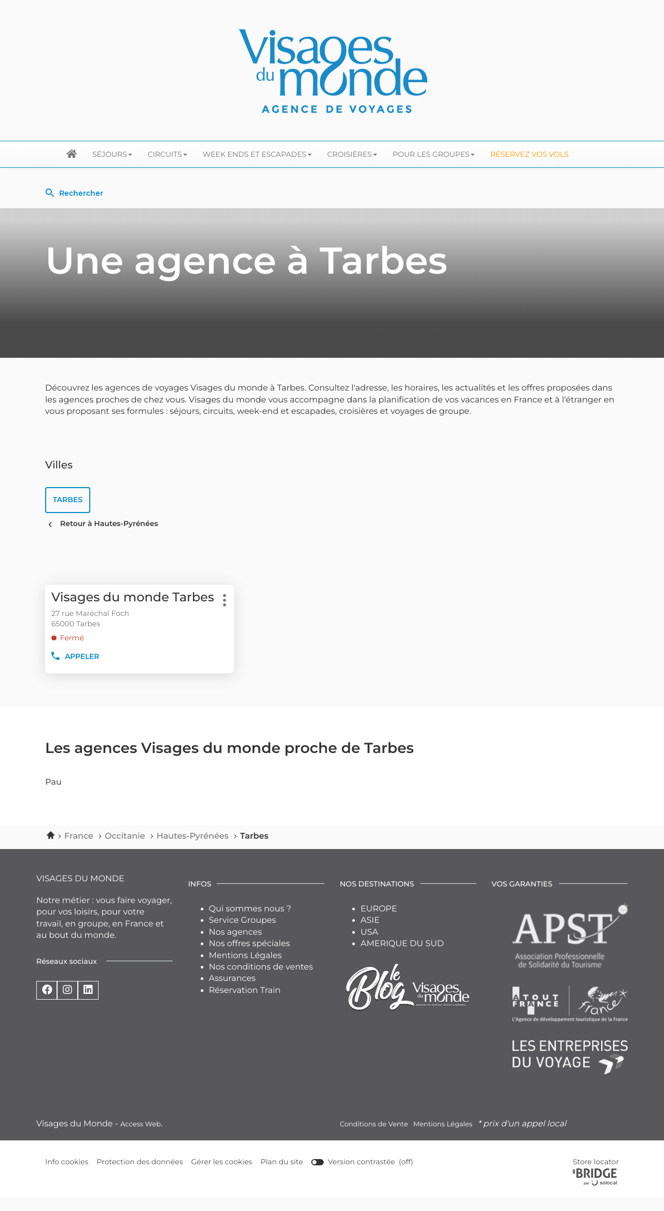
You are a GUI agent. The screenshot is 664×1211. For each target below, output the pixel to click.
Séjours (112, 154)
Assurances (232, 993)
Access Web (140, 1138)
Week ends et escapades (257, 154)
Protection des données (140, 1176)
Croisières (352, 154)
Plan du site (282, 1176)
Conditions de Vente (374, 1138)
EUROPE (379, 923)
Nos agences (235, 946)
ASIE (370, 934)
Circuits (167, 154)
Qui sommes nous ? (250, 923)
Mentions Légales (245, 970)
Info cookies (67, 1176)
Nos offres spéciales (249, 958)
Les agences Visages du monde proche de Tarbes (229, 763)
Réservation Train (245, 1005)
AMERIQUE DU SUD (402, 958)
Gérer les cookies (222, 1176)
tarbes (68, 500)
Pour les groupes (434, 154)
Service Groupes (242, 934)
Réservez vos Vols (529, 154)
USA (369, 946)
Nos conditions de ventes (261, 981)
